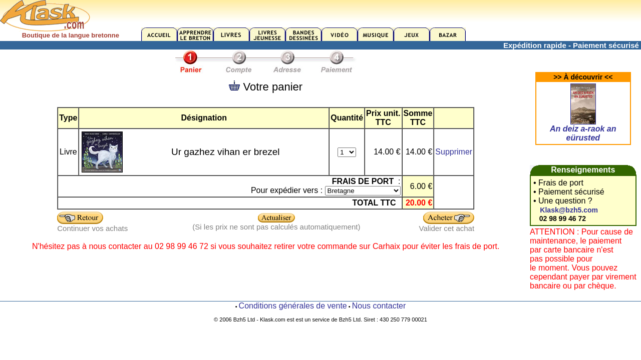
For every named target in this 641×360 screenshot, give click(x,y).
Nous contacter (379, 306)
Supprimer (453, 152)
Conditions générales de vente (293, 306)
